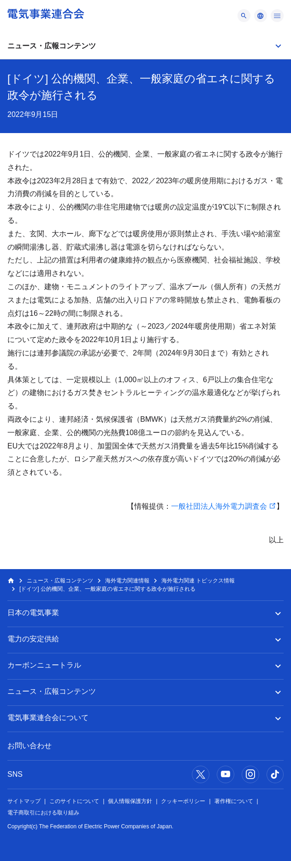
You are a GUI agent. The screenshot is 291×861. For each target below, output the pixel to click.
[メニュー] (244, 15)
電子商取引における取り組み (43, 812)
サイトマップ (24, 801)
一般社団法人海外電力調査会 (219, 506)
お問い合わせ (29, 746)
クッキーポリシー (183, 801)
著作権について (233, 801)
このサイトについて (74, 801)
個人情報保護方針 (130, 801)
